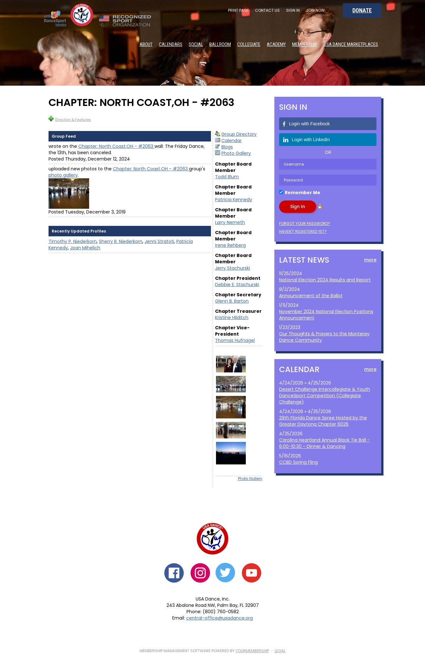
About (146, 44)
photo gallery (63, 175)
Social (196, 44)
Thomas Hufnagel (235, 340)
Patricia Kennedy (233, 199)
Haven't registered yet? (303, 231)
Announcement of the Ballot (311, 295)
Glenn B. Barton (232, 301)
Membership (304, 44)
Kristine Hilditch (231, 317)
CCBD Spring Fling (298, 462)
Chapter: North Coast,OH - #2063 (116, 146)
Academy (276, 44)
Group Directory (239, 134)
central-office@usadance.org (219, 618)
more (370, 260)
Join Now (315, 10)
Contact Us (267, 10)
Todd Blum (227, 177)
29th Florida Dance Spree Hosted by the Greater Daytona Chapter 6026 (323, 421)
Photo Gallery (236, 153)
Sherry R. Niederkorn (120, 241)
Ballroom (220, 44)
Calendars (170, 44)
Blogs (227, 147)
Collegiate (248, 44)
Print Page (238, 10)
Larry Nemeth (230, 222)
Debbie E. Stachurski (237, 284)
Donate (362, 10)
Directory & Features (70, 119)
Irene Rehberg (230, 245)
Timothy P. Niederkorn (73, 241)
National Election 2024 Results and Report (325, 280)
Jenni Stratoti (159, 241)
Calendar (231, 140)
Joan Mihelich (85, 248)
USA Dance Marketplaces (351, 44)
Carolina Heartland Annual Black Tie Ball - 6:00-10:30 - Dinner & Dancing (324, 443)
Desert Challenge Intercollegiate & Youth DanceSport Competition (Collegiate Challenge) (324, 395)
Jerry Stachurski (232, 268)
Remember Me (302, 192)
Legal (280, 650)
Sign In (293, 10)
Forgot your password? (304, 223)
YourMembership (252, 650)
